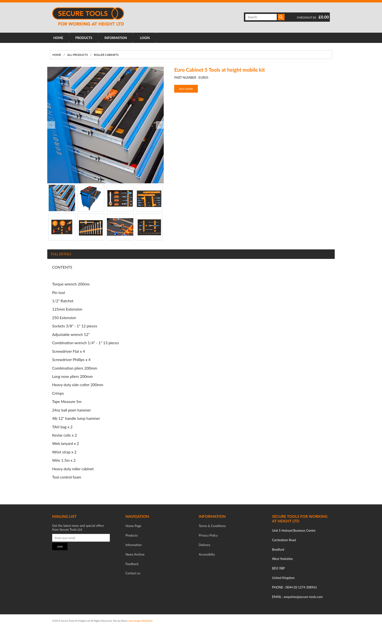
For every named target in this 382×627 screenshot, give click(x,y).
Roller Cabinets (106, 54)
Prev (51, 125)
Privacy (208, 535)
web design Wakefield (140, 620)
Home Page (133, 526)
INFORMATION (116, 38)
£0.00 (323, 17)
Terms (212, 526)
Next (160, 125)
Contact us (132, 573)
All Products (77, 54)
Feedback (132, 564)
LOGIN (145, 38)
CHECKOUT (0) (306, 17)
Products (131, 535)
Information (133, 545)
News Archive (134, 554)
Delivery (204, 545)
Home (56, 54)
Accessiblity (207, 554)
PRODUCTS (83, 38)
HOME (58, 38)
